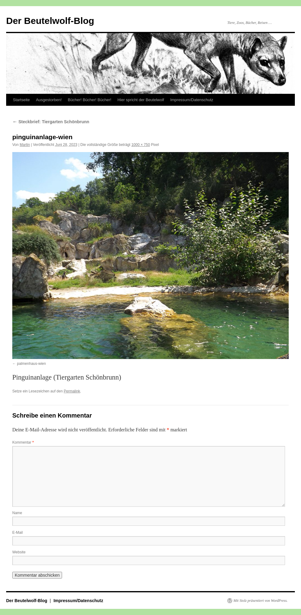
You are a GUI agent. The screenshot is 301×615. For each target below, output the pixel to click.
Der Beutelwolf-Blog (50, 21)
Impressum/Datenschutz (191, 99)
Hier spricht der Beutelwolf (140, 99)
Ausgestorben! (49, 99)
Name (17, 513)
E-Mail (17, 532)
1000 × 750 (140, 145)
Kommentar (23, 442)
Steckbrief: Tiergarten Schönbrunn (50, 121)
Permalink (72, 391)
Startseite (21, 99)
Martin (25, 145)
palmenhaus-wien (31, 363)
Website (18, 552)
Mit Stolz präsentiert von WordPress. (260, 600)
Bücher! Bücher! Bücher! (89, 99)
